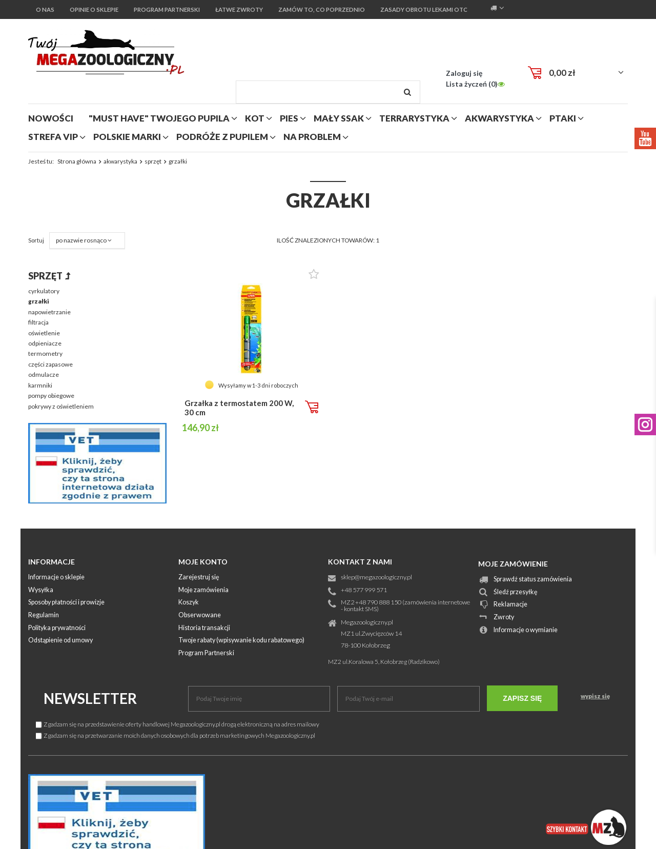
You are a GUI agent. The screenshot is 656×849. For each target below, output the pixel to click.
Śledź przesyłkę (516, 592)
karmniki (40, 385)
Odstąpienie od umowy (60, 640)
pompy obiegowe (51, 395)
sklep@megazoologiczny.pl (376, 577)
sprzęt (153, 161)
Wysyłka (40, 590)
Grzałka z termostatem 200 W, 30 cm (239, 407)
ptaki (562, 118)
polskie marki (127, 136)
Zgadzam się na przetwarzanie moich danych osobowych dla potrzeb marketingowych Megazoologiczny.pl (175, 735)
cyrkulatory (43, 291)
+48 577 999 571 (364, 590)
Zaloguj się (464, 73)
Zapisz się (522, 698)
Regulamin (43, 615)
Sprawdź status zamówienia (533, 579)
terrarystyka (414, 118)
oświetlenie (44, 333)
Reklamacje (510, 604)
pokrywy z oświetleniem (61, 406)
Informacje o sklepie (56, 577)
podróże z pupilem (222, 136)
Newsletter (90, 698)
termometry (45, 353)
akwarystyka (499, 118)
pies (289, 118)
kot (254, 118)
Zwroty (504, 617)
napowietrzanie (49, 312)
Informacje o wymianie (526, 630)
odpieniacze (44, 343)
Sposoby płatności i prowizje (66, 602)
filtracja (38, 322)
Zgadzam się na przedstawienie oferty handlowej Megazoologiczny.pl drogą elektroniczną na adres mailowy (177, 724)
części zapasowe (50, 364)
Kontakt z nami (360, 561)
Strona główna (76, 161)
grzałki (38, 301)
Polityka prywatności (57, 628)
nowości (50, 118)
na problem (312, 136)
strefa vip (53, 136)
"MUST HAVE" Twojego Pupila (159, 118)
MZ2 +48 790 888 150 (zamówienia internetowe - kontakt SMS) (405, 606)
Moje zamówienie (513, 563)
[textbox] (328, 92)
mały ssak (339, 118)
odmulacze (43, 374)
